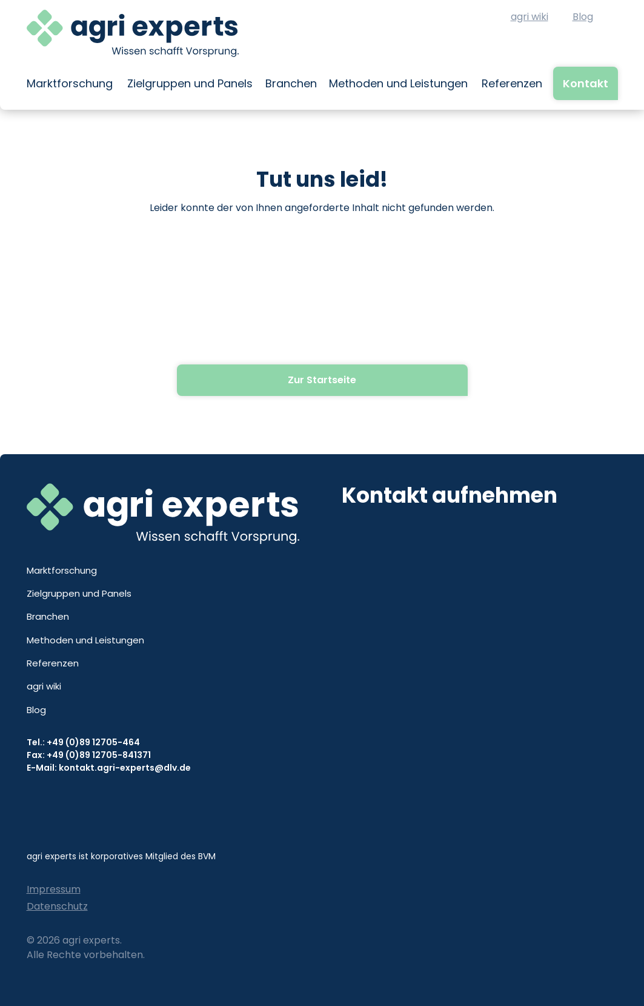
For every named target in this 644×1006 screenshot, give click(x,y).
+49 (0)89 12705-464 (93, 742)
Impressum (54, 889)
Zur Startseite (322, 380)
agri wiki (529, 17)
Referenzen (512, 83)
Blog (583, 17)
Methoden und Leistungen (398, 83)
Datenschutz (57, 906)
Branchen (291, 83)
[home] (133, 33)
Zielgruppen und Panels (190, 83)
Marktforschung (70, 83)
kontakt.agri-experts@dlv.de (125, 768)
